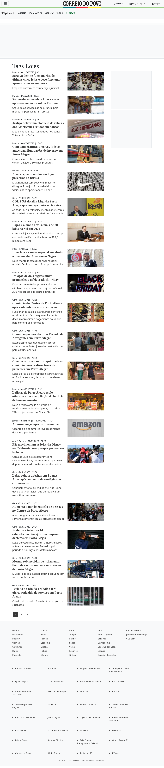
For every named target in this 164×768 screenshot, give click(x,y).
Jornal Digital (54, 717)
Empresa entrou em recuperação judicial (35, 88)
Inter (100, 630)
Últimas (16, 630)
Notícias (44, 634)
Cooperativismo (133, 630)
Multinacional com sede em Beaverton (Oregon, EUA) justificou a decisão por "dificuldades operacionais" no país (34, 186)
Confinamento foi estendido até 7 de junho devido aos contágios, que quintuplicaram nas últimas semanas (37, 491)
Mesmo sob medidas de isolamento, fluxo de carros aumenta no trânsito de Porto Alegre (36, 565)
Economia (45, 642)
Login (157, 3)
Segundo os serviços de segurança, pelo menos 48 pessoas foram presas (35, 109)
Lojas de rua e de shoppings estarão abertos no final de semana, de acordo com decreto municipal (37, 377)
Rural (71, 630)
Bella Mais (102, 638)
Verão (72, 646)
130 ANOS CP (36, 13)
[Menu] (5, 3)
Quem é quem (22, 681)
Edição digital (138, 3)
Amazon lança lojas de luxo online (35, 424)
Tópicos (7, 13)
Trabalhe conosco (56, 681)
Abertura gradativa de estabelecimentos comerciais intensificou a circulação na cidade (38, 517)
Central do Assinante (25, 717)
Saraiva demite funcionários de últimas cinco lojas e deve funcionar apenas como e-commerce (36, 79)
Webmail (116, 730)
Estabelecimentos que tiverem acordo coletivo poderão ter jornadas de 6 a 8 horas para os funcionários (37, 346)
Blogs (15, 651)
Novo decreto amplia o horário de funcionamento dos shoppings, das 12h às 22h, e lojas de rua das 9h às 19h (36, 408)
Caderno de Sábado (107, 646)
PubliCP (16, 638)
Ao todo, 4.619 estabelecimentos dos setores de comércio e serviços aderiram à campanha (38, 211)
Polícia (44, 651)
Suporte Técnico (55, 740)
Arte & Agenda (105, 634)
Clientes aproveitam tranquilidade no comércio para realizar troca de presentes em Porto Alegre (37, 365)
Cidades (44, 646)
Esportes (73, 651)
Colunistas (17, 646)
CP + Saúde (20, 730)
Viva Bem (130, 638)
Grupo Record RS (120, 740)
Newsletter (17, 634)
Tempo (72, 634)
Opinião (16, 642)
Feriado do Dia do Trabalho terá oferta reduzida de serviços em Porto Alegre (37, 592)
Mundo (44, 655)
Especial (101, 651)
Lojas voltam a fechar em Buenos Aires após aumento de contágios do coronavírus (36, 479)
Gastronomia (104, 642)
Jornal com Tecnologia (136, 634)
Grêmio (72, 655)
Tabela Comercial (88, 704)
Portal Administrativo (58, 730)
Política (44, 638)
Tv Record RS (86, 753)
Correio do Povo (23, 668)
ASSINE (22, 13)
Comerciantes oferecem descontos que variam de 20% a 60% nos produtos (34, 160)
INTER (60, 13)
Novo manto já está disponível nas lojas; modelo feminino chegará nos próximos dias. (38, 262)
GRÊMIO (49, 13)
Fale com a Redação (57, 691)
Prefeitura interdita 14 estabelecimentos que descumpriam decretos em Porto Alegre (36, 534)
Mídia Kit (52, 704)
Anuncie (84, 691)
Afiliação (52, 668)
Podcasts (16, 655)
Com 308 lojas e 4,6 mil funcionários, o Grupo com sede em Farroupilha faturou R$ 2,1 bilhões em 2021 (38, 237)
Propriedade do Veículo (91, 668)
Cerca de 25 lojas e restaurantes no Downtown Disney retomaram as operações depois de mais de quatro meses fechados (37, 460)
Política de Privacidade (90, 681)
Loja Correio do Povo (90, 717)
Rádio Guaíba (54, 753)
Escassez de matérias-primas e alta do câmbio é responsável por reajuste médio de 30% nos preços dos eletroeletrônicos (37, 288)
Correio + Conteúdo (107, 655)
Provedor (84, 730)
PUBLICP (70, 13)
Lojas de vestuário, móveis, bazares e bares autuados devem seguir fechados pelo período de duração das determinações (37, 546)
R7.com (115, 753)
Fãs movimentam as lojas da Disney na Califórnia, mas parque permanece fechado (38, 448)
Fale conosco (118, 681)
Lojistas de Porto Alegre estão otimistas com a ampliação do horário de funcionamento (38, 396)
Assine (119, 3)
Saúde (72, 642)
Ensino (72, 638)
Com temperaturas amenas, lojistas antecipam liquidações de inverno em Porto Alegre (37, 150)
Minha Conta (21, 740)
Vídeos (44, 630)
